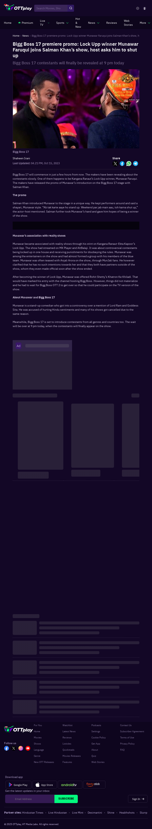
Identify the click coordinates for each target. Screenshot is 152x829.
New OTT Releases (44, 762)
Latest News (69, 731)
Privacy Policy (127, 743)
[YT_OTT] (28, 748)
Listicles (67, 743)
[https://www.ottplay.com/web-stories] (128, 22)
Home (37, 731)
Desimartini (95, 812)
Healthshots (127, 812)
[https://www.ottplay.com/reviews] (111, 22)
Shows (37, 743)
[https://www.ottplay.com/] (7, 22)
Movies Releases (72, 755)
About (94, 749)
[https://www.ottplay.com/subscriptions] (25, 22)
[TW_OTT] (13, 748)
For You (38, 725)
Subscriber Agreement (132, 731)
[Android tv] (70, 785)
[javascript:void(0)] (44, 22)
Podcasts (96, 725)
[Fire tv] (94, 785)
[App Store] (44, 785)
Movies (38, 737)
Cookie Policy (98, 737)
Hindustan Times (33, 812)
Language (39, 749)
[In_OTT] (20, 748)
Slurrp (143, 812)
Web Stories (97, 762)
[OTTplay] (18, 8)
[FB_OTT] (6, 748)
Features (67, 762)
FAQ (122, 749)
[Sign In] (138, 799)
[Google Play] (18, 785)
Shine (111, 812)
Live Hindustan (57, 812)
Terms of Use (127, 737)
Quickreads (68, 749)
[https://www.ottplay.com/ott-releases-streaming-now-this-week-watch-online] (78, 22)
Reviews (67, 737)
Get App (95, 743)
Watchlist (67, 725)
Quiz (93, 755)
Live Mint (77, 812)
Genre (37, 755)
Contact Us (126, 725)
